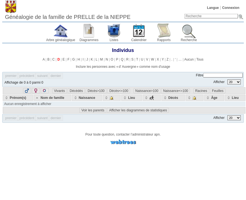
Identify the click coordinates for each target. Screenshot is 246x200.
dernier (55, 76)
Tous (199, 59)
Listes (114, 40)
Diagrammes (89, 40)
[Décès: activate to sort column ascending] (173, 98)
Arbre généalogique (60, 40)
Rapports (164, 40)
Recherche (189, 40)
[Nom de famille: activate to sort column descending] (52, 98)
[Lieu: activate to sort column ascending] (131, 98)
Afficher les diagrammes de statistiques (138, 110)
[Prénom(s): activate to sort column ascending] (18, 98)
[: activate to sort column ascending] (112, 98)
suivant (42, 76)
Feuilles (217, 91)
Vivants (59, 91)
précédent (26, 76)
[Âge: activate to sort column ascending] (214, 98)
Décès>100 (96, 91)
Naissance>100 (146, 91)
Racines (201, 91)
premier (11, 76)
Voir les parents (92, 110)
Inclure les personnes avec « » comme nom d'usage (123, 67)
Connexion (230, 8)
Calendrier (138, 40)
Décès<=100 (118, 91)
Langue (213, 8)
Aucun (189, 59)
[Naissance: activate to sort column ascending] (87, 98)
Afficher (227, 82)
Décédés (76, 91)
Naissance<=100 (175, 91)
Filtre (219, 75)
